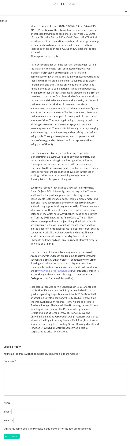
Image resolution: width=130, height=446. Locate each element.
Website (8, 420)
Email (7, 411)
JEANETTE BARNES (65, 3)
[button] (126, 11)
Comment (10, 361)
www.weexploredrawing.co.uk (54, 270)
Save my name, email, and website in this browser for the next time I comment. (49, 428)
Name (8, 402)
